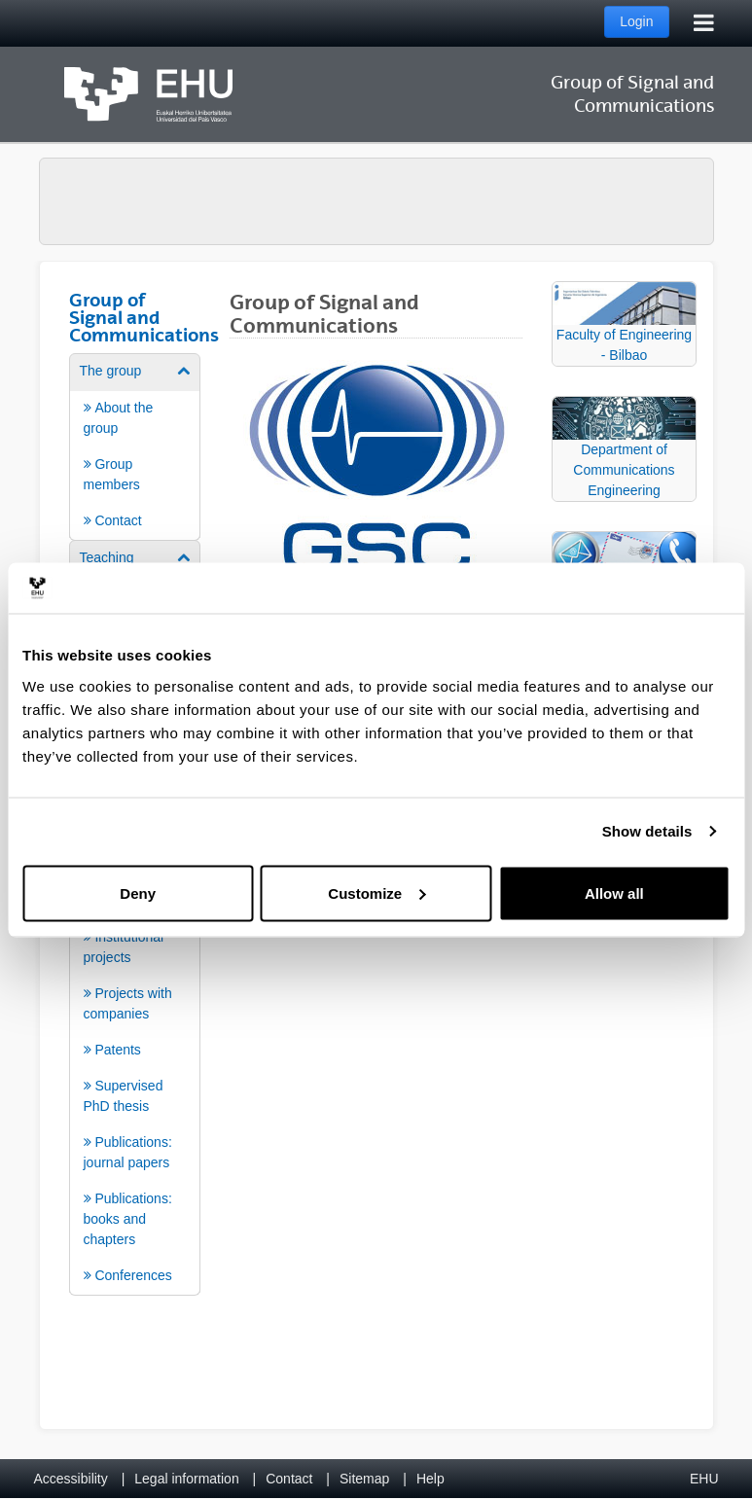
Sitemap (364, 1478)
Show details (647, 831)
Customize (376, 892)
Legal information (186, 1478)
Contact (289, 1478)
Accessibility (71, 1478)
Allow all (614, 892)
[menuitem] (135, 445)
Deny (138, 892)
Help (430, 1478)
